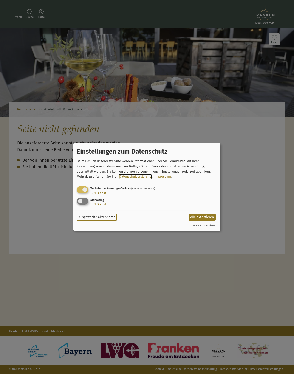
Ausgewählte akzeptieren (97, 217)
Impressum (163, 177)
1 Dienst (98, 193)
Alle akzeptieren (202, 217)
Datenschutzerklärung (135, 177)
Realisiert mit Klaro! (203, 225)
